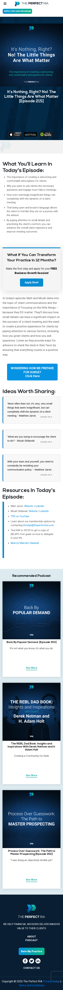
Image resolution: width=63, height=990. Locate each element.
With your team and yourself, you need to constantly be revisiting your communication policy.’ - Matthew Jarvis (30, 465)
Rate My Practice (31, 951)
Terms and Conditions (31, 985)
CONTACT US (31, 968)
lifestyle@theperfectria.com (38, 525)
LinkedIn (39, 506)
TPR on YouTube (20, 516)
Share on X (46, 417)
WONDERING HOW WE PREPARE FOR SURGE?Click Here (32, 372)
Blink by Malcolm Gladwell (25, 543)
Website (29, 506)
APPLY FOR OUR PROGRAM (17, 11)
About (31, 936)
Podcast (31, 940)
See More (31, 667)
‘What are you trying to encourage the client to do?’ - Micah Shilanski (31, 438)
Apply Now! (31, 282)
